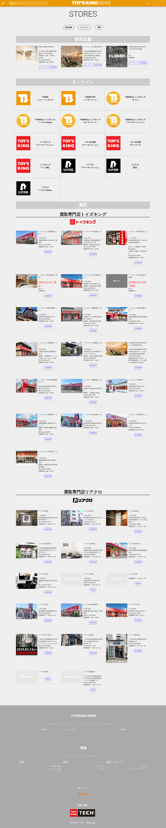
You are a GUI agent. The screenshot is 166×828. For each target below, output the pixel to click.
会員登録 (148, 3)
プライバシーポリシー (70, 729)
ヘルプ (96, 729)
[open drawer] (3, 3)
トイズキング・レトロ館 (53, 769)
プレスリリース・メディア (138, 769)
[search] (23, 3)
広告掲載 (122, 729)
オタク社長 (143, 766)
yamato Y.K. (91, 823)
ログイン (158, 3)
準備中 (93, 590)
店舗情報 (53, 67)
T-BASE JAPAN (56, 766)
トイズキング (99, 766)
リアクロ (58, 771)
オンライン (84, 27)
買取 (99, 27)
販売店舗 (68, 27)
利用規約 (45, 729)
